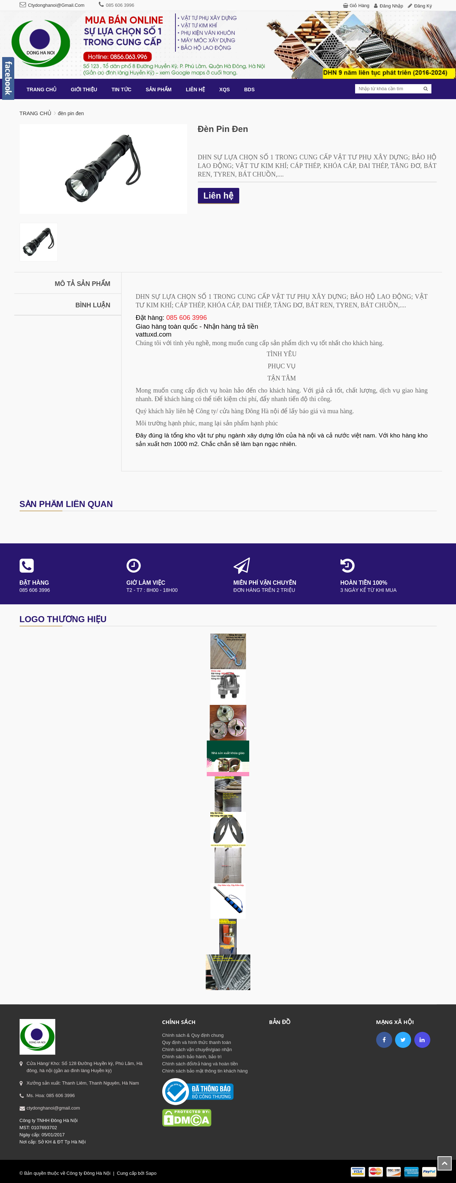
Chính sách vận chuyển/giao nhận (197, 1049)
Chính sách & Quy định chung (193, 1035)
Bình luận (93, 305)
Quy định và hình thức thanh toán (196, 1042)
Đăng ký (423, 6)
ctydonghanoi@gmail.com (56, 5)
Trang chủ (35, 113)
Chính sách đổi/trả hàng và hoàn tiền (200, 1063)
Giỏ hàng (359, 5)
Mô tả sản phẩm (83, 283)
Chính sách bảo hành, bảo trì (192, 1056)
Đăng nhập (391, 6)
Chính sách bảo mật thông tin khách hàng (205, 1071)
